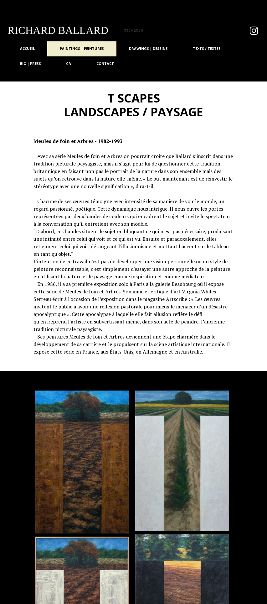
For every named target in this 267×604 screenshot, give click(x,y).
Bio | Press (30, 63)
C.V (68, 63)
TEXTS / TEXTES (207, 48)
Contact (105, 63)
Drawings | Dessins (148, 48)
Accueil (27, 48)
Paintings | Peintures (82, 48)
